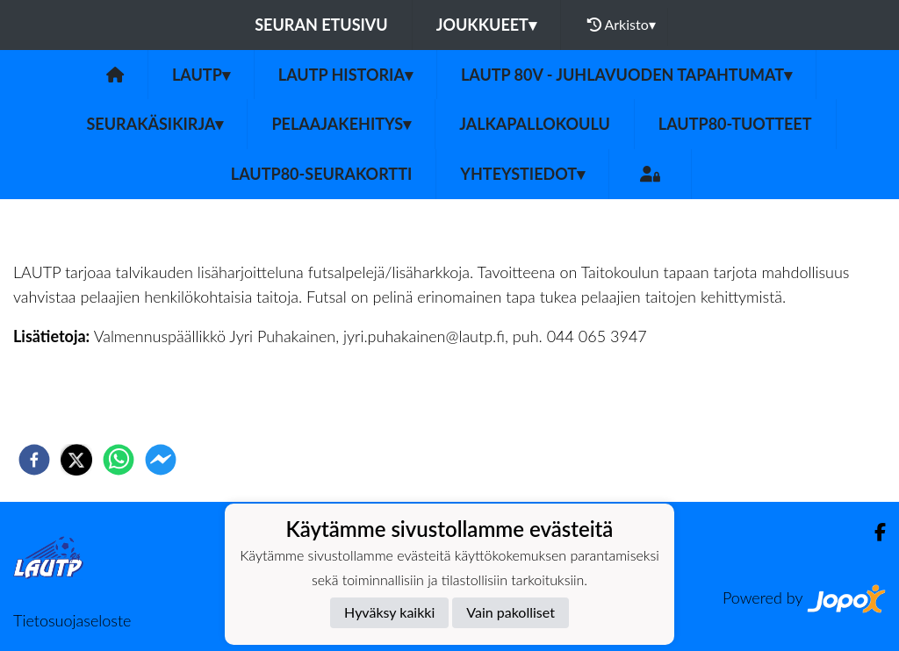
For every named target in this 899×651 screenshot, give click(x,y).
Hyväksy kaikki (389, 612)
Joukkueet (486, 24)
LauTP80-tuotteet (735, 123)
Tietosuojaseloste (72, 620)
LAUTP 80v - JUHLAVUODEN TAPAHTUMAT (626, 74)
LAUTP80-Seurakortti (321, 173)
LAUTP (201, 74)
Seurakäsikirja (154, 123)
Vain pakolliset (510, 612)
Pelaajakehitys (341, 123)
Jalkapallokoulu (534, 123)
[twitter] (76, 460)
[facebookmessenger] (160, 460)
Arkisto (621, 24)
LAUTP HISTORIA (345, 74)
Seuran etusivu (321, 24)
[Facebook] (873, 532)
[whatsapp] (118, 460)
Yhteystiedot (522, 173)
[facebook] (34, 460)
